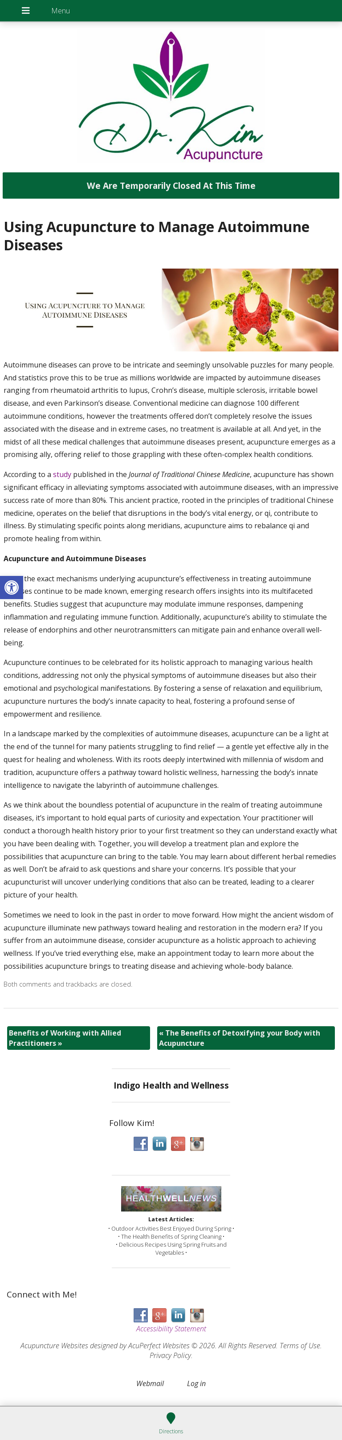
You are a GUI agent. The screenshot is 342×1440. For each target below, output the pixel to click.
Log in (196, 1383)
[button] (11, 587)
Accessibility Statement (171, 1329)
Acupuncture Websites (54, 1345)
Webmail (150, 1383)
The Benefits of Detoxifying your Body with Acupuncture (239, 1038)
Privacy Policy (170, 1355)
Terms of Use (300, 1345)
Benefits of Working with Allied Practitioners (65, 1038)
